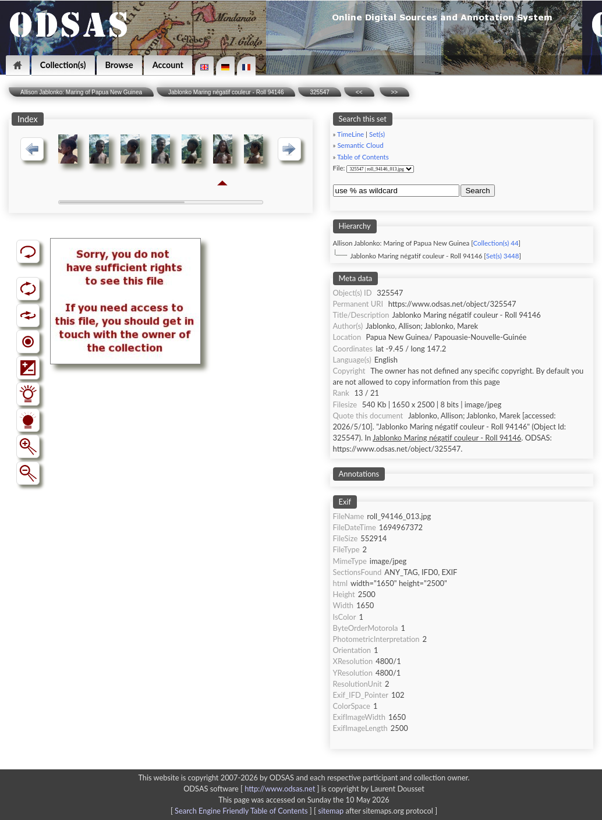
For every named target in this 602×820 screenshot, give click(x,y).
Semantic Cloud (360, 145)
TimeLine (350, 134)
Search (477, 190)
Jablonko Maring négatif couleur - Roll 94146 (226, 92)
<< (359, 92)
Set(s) (377, 134)
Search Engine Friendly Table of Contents (241, 810)
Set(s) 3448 (502, 256)
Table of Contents (363, 157)
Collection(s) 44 (495, 243)
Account (168, 65)
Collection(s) (63, 65)
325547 (319, 92)
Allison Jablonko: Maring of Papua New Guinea (81, 92)
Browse (119, 65)
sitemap (331, 810)
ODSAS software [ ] (252, 788)
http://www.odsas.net (280, 788)
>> (394, 92)
